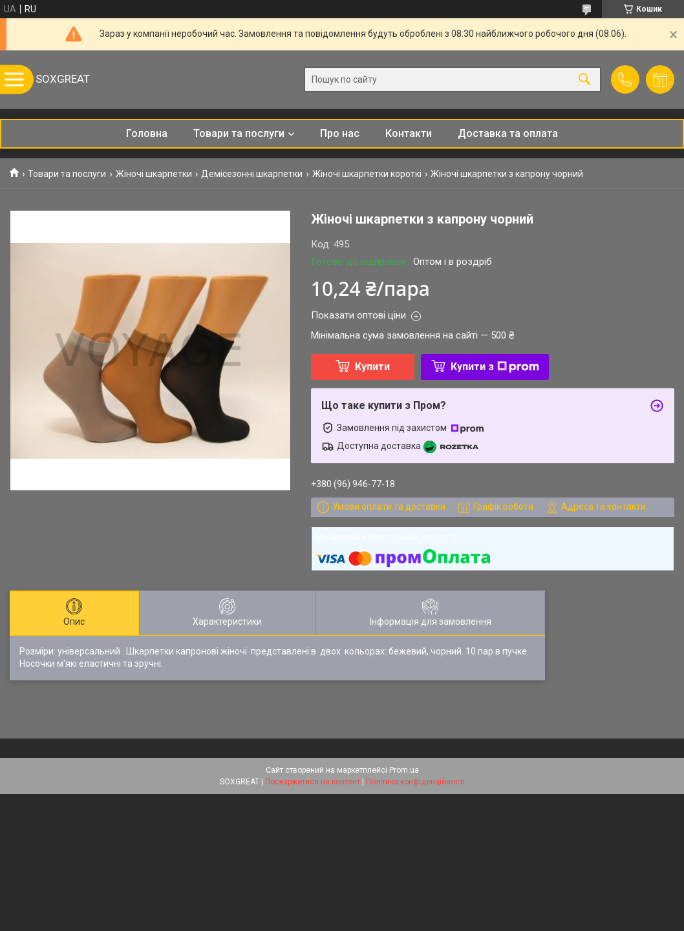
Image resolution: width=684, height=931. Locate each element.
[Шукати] (584, 80)
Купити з (495, 367)
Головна (146, 133)
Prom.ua (404, 770)
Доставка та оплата (508, 133)
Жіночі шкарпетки (154, 174)
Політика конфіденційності (415, 781)
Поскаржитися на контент (312, 781)
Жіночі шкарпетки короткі (367, 174)
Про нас (339, 133)
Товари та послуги (238, 133)
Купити (372, 367)
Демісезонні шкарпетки (252, 174)
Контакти (408, 133)
